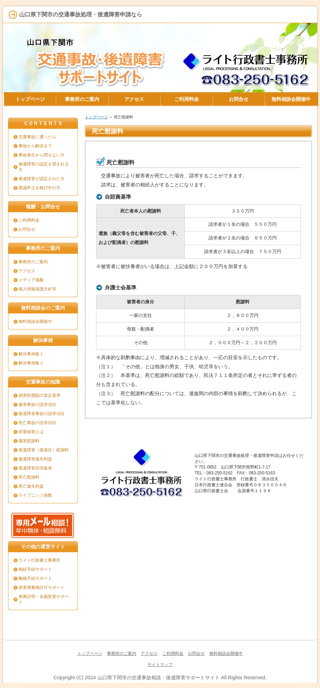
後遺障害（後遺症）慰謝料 (44, 449)
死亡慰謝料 (29, 477)
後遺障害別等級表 (35, 468)
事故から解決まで (35, 145)
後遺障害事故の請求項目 (42, 413)
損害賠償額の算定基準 (39, 395)
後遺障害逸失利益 (35, 459)
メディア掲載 (31, 280)
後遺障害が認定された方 (42, 178)
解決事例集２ (31, 363)
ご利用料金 (29, 220)
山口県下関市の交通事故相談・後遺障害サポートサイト (158, 677)
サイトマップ (160, 664)
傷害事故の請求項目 (37, 404)
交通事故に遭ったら (37, 136)
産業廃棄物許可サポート (42, 587)
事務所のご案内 (33, 261)
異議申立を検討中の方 (39, 187)
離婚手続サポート (35, 578)
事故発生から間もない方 (42, 155)
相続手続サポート (35, 569)
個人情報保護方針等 (37, 289)
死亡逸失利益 (31, 486)
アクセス (27, 270)
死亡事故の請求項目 (37, 422)
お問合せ (27, 229)
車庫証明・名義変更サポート (44, 599)
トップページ (96, 117)
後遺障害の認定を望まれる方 (44, 167)
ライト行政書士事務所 (39, 560)
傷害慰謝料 (29, 440)
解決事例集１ (31, 354)
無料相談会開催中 (35, 321)
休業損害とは (31, 431)
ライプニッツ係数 (35, 495)
